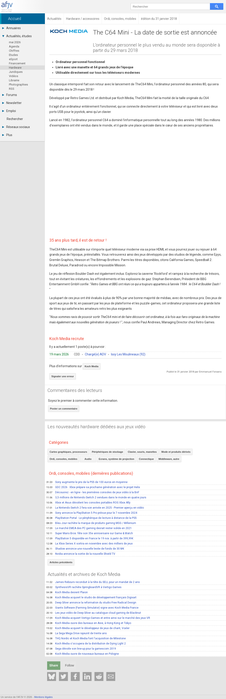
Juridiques (16, 71)
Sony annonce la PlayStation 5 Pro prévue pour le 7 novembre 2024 (91, 512)
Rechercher (15, 119)
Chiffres (14, 50)
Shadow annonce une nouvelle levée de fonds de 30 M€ (85, 548)
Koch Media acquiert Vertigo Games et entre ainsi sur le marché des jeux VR (98, 618)
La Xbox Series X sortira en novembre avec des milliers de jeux (89, 543)
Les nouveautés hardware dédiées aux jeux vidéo (96, 426)
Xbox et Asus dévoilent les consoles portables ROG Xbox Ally (88, 502)
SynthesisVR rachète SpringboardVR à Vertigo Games (83, 587)
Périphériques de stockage (107, 451)
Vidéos (13, 76)
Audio (88, 459)
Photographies (18, 84)
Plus (7, 135)
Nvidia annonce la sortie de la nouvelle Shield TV (80, 553)
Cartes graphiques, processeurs (68, 451)
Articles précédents (61, 562)
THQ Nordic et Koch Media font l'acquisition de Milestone (86, 638)
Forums (9, 95)
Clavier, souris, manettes (142, 451)
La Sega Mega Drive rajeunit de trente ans (76, 633)
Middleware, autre (169, 459)
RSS (11, 88)
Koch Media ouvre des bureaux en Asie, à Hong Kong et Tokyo (88, 623)
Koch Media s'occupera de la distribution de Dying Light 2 (86, 643)
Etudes (13, 55)
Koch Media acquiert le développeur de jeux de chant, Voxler (88, 628)
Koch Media (91, 366)
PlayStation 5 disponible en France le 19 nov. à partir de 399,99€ (89, 538)
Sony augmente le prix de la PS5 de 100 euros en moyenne (87, 482)
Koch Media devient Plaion (67, 592)
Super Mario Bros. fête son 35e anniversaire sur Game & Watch (89, 533)
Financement (17, 63)
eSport (13, 59)
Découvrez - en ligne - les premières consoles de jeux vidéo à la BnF (92, 492)
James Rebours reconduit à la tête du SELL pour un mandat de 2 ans (93, 582)
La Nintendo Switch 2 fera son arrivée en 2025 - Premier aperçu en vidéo (95, 507)
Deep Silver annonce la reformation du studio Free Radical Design (91, 602)
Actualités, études (17, 36)
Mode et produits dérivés (175, 451)
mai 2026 (15, 42)
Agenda (14, 46)
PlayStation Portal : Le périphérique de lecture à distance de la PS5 (91, 518)
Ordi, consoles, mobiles (63, 459)
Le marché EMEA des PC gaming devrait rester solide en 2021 (89, 528)
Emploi (9, 111)
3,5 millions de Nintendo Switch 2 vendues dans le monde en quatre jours (96, 497)
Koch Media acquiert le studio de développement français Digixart (91, 597)
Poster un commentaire (63, 408)
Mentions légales (43, 697)
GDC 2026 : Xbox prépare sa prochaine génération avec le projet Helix (93, 487)
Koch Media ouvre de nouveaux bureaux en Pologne (82, 653)
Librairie (14, 80)
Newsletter (12, 103)
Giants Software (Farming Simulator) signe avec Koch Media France (92, 607)
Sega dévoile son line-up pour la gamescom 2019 (81, 648)
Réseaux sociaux (16, 127)
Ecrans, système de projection (116, 459)
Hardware (15, 67)
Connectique (146, 459)
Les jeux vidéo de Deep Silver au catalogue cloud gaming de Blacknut (93, 612)
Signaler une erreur (62, 376)
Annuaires (11, 28)
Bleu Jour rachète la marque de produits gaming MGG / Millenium (91, 523)
